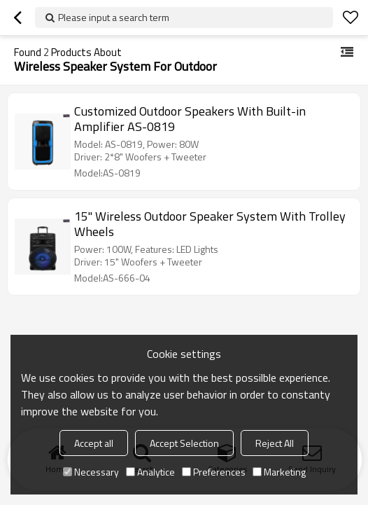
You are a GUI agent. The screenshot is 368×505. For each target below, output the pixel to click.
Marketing (279, 471)
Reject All (274, 443)
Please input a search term (113, 17)
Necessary (91, 471)
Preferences (214, 471)
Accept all (93, 443)
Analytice (150, 471)
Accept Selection (184, 443)
